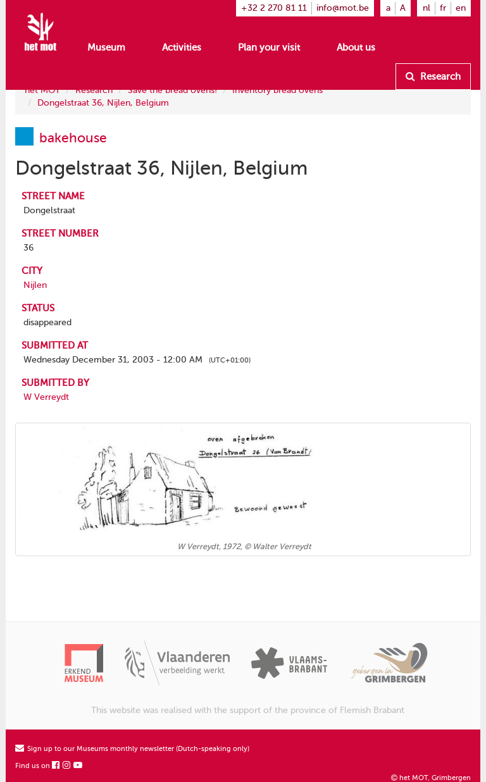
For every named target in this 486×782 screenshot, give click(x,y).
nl (426, 8)
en (461, 8)
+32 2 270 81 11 (274, 8)
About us (356, 47)
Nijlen (35, 285)
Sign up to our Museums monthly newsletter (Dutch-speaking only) (132, 749)
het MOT (42, 90)
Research (433, 76)
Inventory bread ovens (277, 90)
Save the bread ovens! (172, 90)
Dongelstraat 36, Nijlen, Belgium (103, 103)
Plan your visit (269, 47)
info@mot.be (342, 8)
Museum (106, 47)
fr (443, 8)
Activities (181, 47)
